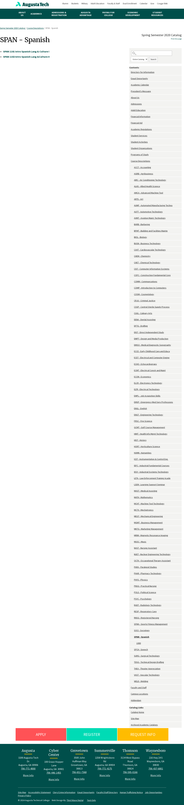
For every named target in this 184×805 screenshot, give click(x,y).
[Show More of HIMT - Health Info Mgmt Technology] (132, 434)
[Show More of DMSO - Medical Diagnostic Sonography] (132, 345)
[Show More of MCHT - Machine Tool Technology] (132, 503)
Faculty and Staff (138, 687)
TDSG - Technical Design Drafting (149, 662)
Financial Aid (136, 122)
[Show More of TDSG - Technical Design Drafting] (132, 662)
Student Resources (157, 14)
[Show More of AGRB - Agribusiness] (132, 173)
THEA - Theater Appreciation (147, 668)
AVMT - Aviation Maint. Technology (150, 218)
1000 (138, 643)
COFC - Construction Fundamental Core (152, 275)
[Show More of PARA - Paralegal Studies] (132, 567)
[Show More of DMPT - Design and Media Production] (132, 338)
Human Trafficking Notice (131, 792)
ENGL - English (140, 408)
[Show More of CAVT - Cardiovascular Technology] (132, 250)
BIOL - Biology (140, 237)
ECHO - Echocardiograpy (145, 364)
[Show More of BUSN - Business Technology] (132, 243)
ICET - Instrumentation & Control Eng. (151, 459)
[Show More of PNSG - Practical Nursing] (132, 586)
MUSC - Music (140, 541)
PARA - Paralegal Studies (145, 567)
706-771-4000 (28, 768)
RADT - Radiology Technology (147, 605)
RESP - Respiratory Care (145, 611)
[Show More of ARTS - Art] (132, 199)
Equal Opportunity (139, 78)
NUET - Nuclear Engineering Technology (152, 554)
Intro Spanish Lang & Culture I (26, 51)
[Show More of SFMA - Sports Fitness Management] (132, 624)
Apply (41, 734)
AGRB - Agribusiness (143, 173)
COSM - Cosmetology (144, 294)
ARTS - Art (138, 199)
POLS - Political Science (145, 592)
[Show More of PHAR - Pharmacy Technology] (132, 573)
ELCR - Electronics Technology (148, 383)
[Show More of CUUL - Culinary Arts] (132, 313)
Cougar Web (162, 3)
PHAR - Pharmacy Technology (147, 573)
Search (153, 59)
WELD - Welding (141, 681)
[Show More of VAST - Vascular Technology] (132, 675)
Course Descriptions (35, 28)
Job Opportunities (153, 792)
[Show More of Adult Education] (130, 110)
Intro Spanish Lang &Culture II (26, 56)
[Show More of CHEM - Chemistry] (132, 256)
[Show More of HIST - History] (132, 440)
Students (75, 3)
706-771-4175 (104, 768)
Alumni (65, 3)
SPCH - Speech (141, 649)
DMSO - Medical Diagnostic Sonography (152, 345)
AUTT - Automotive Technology (148, 211)
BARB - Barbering (142, 224)
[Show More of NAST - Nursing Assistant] (132, 548)
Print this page (176, 39)
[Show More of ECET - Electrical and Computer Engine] (132, 357)
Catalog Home (137, 712)
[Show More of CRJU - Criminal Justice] (132, 300)
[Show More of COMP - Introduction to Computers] (132, 288)
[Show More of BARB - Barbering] (132, 224)
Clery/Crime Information (64, 792)
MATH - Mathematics (143, 497)
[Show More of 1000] (135, 643)
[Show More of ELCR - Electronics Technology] (132, 383)
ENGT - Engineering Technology (148, 414)
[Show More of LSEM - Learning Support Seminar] (132, 484)
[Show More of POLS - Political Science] (132, 592)
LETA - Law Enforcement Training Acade (152, 478)
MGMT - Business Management (148, 522)
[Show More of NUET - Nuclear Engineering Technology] (132, 554)
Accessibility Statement (39, 792)
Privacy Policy (24, 795)
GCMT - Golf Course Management (149, 427)
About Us (22, 14)
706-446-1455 (54, 772)
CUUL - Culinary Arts (143, 313)
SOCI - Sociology (142, 630)
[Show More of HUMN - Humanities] (132, 453)
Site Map (135, 718)
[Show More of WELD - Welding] (132, 681)
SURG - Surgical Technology (147, 655)
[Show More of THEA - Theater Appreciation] (132, 668)
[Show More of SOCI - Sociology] (132, 630)
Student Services (139, 135)
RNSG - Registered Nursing (146, 617)
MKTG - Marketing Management (148, 528)
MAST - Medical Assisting (145, 490)
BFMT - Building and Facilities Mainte (151, 230)
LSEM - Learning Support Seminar (149, 484)
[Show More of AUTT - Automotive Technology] (132, 211)
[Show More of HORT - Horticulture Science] (132, 446)
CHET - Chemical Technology (147, 262)
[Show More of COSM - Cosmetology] (132, 294)
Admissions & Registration (59, 14)
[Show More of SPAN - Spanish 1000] (132, 637)
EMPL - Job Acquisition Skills (147, 395)
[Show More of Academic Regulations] (130, 129)
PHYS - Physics (141, 579)
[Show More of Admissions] (130, 104)
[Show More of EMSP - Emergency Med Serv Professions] (132, 402)
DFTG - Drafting (141, 325)
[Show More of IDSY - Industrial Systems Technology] (132, 472)
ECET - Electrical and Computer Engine (151, 357)
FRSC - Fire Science (143, 421)
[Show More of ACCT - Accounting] (132, 167)
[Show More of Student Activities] (130, 142)
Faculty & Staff (113, 3)
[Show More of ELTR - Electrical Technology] (132, 389)
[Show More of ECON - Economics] (132, 376)
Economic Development (133, 14)
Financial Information (140, 116)
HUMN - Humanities (142, 452)
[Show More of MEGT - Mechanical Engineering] (132, 516)
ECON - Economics (142, 376)
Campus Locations (139, 693)
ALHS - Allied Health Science (147, 186)
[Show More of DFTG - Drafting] (132, 326)
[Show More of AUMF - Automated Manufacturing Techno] (132, 205)
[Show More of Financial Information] (130, 116)
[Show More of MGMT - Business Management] (132, 522)
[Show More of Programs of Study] (130, 154)
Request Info (142, 734)
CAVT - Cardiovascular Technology (150, 249)
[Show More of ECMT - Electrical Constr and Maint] (132, 370)
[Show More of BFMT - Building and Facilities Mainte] (132, 231)
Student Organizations (141, 148)
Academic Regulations (141, 129)
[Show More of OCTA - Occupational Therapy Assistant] (132, 560)
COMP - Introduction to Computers (150, 287)
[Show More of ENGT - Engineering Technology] (132, 415)
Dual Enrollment (130, 3)
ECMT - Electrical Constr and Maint (150, 370)
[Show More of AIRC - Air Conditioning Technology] (132, 180)
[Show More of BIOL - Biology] (132, 237)
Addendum (136, 700)
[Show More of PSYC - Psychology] (132, 599)
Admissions (136, 103)
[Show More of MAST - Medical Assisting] (132, 491)
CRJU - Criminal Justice (144, 300)
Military (85, 3)
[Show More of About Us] (130, 97)
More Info (28, 775)
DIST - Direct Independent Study (149, 332)
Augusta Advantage (85, 14)
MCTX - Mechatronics (143, 510)
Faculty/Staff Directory (107, 792)
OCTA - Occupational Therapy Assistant (152, 560)
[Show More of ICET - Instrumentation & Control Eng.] (132, 459)
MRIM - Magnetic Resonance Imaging (151, 535)
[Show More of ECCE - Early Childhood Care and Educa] (132, 351)
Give (152, 3)
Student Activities (139, 142)
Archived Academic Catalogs (144, 724)
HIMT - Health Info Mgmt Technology (150, 433)
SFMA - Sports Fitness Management (150, 624)
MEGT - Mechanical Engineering (148, 516)
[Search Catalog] (151, 53)
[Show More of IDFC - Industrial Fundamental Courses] (132, 465)
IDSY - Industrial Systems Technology (151, 471)
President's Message (141, 91)
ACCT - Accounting (142, 167)
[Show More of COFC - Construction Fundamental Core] (132, 275)
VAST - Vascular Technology (147, 674)
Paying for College (108, 14)
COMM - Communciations (145, 281)
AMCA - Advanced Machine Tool (148, 192)
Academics (36, 13)
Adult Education (97, 3)
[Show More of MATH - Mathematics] (132, 497)
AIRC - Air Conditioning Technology (150, 180)
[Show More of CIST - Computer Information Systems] (132, 269)
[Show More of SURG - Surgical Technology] (132, 656)
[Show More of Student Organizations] (130, 148)
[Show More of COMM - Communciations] (132, 281)
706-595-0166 (130, 772)
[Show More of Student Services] (130, 135)
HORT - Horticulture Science (147, 446)
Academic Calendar (140, 84)
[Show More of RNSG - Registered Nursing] (132, 618)
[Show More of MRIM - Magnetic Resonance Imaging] (132, 535)
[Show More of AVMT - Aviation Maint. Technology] (132, 218)
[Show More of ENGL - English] (132, 408)
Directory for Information (142, 72)
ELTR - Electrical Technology (147, 389)
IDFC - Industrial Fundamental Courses (151, 465)
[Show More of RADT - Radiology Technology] (132, 605)
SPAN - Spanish (141, 636)
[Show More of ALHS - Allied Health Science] (132, 186)
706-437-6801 (156, 768)
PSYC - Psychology (143, 598)
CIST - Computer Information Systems (151, 268)
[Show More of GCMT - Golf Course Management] (132, 427)
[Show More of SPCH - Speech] (132, 649)
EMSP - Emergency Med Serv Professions (153, 402)
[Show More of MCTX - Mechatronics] (132, 510)
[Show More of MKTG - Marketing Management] (132, 529)
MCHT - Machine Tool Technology (149, 503)
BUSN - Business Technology (147, 243)
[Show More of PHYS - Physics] (132, 580)
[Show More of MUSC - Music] (132, 541)
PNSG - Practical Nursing (145, 586)
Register (92, 734)
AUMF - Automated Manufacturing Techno (153, 205)
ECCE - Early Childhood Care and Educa (152, 351)
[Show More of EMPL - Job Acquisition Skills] (132, 396)
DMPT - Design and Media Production (151, 338)
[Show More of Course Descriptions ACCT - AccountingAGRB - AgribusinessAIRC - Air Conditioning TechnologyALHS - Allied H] (130, 161)
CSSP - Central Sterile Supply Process (151, 306)
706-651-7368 (79, 772)
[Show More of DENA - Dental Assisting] (132, 319)
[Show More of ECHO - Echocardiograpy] (132, 364)
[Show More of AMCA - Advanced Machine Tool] (132, 193)
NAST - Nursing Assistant (145, 548)
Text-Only (91, 800)
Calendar (143, 3)
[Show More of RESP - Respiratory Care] (132, 611)
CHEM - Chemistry (142, 256)
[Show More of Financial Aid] (130, 123)
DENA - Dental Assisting (145, 319)
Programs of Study (140, 154)
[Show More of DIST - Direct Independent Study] (132, 332)
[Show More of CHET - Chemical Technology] (132, 262)
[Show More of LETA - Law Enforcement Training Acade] (132, 478)
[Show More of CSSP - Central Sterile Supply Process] (132, 307)
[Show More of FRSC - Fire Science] (132, 421)
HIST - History (140, 440)
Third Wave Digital (75, 800)
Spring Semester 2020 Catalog (13, 28)
